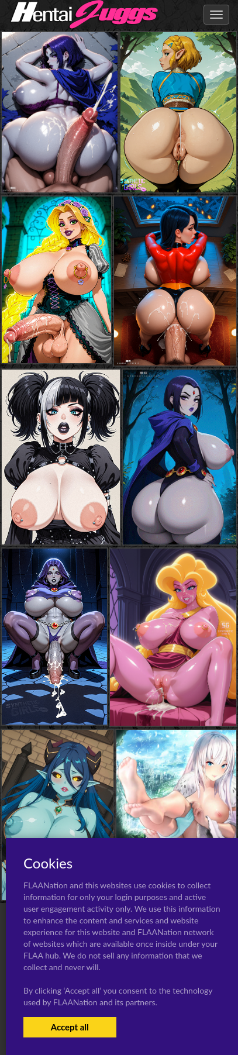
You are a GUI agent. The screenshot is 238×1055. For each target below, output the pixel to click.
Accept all (70, 1027)
